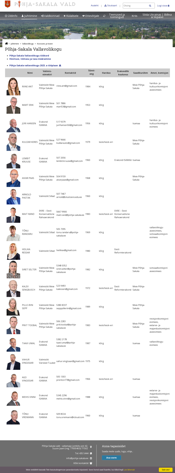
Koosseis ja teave (45, 43)
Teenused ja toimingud (114, 16)
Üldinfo (11, 16)
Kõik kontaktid (80, 463)
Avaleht (95, 5)
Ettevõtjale (91, 16)
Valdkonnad (50, 16)
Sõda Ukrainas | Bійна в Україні (157, 16)
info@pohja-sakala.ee (77, 458)
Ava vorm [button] (111, 457)
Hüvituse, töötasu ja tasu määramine (30, 58)
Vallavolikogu (28, 43)
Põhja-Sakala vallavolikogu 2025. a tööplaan (33, 65)
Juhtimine (29, 16)
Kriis (134, 16)
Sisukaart (112, 5)
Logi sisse (163, 5)
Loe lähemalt (129, 470)
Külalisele (70, 16)
